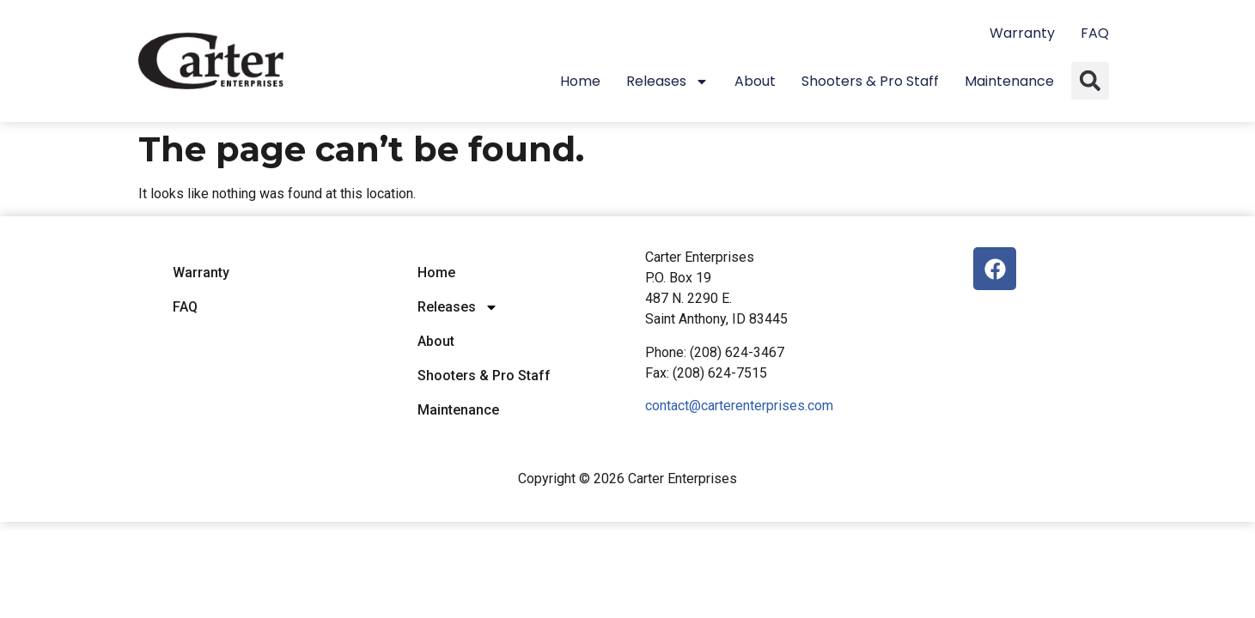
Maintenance (1009, 81)
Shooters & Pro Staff (870, 81)
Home (580, 81)
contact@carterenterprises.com (739, 405)
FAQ (1095, 33)
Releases (667, 81)
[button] (1090, 81)
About (755, 81)
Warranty (1022, 33)
